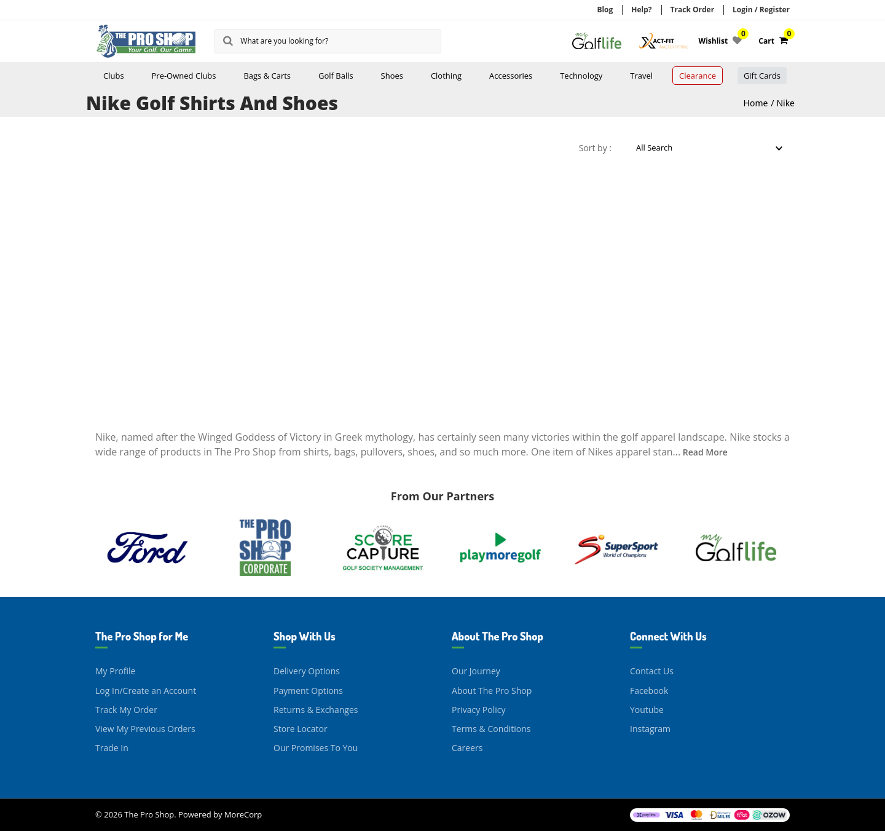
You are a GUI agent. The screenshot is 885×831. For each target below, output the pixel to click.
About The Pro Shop (492, 690)
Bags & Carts (267, 75)
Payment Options (308, 690)
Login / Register (761, 9)
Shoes (392, 75)
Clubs (113, 75)
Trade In (111, 748)
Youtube (647, 709)
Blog (605, 9)
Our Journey (476, 671)
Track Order (693, 9)
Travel (641, 75)
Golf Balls (335, 75)
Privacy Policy (478, 709)
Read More (705, 452)
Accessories (510, 75)
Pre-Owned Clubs (184, 75)
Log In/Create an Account (145, 690)
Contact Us (652, 671)
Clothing (446, 75)
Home (756, 103)
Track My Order (126, 709)
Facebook (649, 690)
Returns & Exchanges (315, 709)
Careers (467, 748)
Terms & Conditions (491, 729)
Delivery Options (306, 671)
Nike (785, 103)
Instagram (650, 729)
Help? (641, 9)
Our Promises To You (315, 748)
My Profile (115, 671)
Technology (581, 75)
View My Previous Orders (145, 729)
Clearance (697, 75)
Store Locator (300, 729)
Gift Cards (762, 75)
